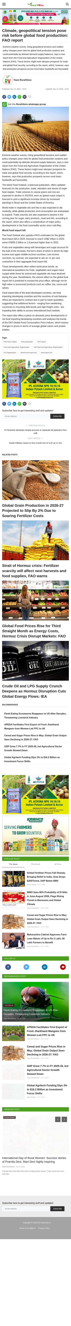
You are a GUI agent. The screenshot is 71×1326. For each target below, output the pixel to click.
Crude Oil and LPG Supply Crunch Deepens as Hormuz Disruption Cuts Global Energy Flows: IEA (34, 703)
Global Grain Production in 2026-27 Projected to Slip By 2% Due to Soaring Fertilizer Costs (32, 522)
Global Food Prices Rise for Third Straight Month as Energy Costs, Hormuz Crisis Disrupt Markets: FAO (34, 643)
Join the (24, 104)
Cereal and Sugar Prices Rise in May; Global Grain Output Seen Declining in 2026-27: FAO (47, 955)
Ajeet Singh (31, 1140)
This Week (13, 900)
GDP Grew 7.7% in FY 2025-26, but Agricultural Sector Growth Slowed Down (47, 1105)
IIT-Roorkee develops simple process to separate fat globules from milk (35, 443)
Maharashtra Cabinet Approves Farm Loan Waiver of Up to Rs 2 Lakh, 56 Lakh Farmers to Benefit (46, 974)
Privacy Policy (44, 1277)
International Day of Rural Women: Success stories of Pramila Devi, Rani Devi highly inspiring (34, 1209)
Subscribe (57, 428)
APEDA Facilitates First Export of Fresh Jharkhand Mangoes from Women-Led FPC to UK (47, 1067)
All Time (57, 900)
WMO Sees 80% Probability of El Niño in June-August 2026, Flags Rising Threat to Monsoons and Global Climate (47, 934)
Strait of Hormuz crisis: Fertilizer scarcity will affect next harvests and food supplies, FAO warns (34, 582)
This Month (35, 900)
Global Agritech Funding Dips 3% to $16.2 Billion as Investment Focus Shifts (47, 1132)
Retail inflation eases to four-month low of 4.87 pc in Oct (35, 455)
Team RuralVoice (22, 80)
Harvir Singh (31, 920)
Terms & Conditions (27, 1277)
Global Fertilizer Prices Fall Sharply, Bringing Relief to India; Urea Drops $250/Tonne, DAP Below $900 (46, 912)
